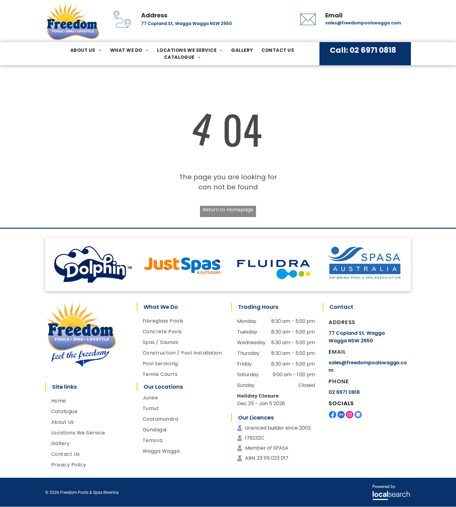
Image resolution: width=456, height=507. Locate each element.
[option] (91, 264)
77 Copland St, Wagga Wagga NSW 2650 (186, 23)
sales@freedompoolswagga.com (363, 23)
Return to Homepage (228, 209)
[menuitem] (86, 50)
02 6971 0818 (344, 392)
